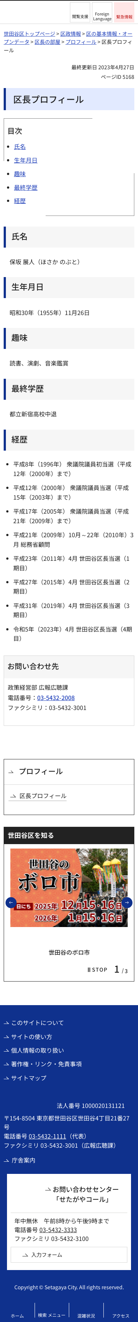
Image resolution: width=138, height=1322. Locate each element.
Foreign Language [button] (102, 16)
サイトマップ (28, 1078)
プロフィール (81, 41)
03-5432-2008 (56, 697)
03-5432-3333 (58, 1229)
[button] (80, 12)
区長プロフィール (43, 795)
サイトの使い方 (31, 1036)
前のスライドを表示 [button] (16, 902)
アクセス (121, 1315)
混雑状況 (86, 1315)
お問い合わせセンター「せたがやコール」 (86, 1194)
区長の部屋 (47, 41)
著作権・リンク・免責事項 (46, 1064)
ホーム (17, 1315)
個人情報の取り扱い (37, 1050)
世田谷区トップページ (29, 33)
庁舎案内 (23, 1160)
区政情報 (70, 33)
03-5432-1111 (47, 1136)
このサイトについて (37, 1022)
